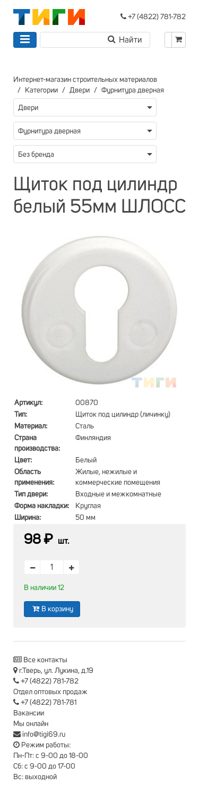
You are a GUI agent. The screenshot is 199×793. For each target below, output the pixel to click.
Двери (80, 90)
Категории (41, 90)
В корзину (52, 609)
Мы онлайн (30, 724)
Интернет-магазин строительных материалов (85, 79)
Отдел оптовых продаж (50, 692)
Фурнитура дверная (132, 90)
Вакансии (28, 713)
